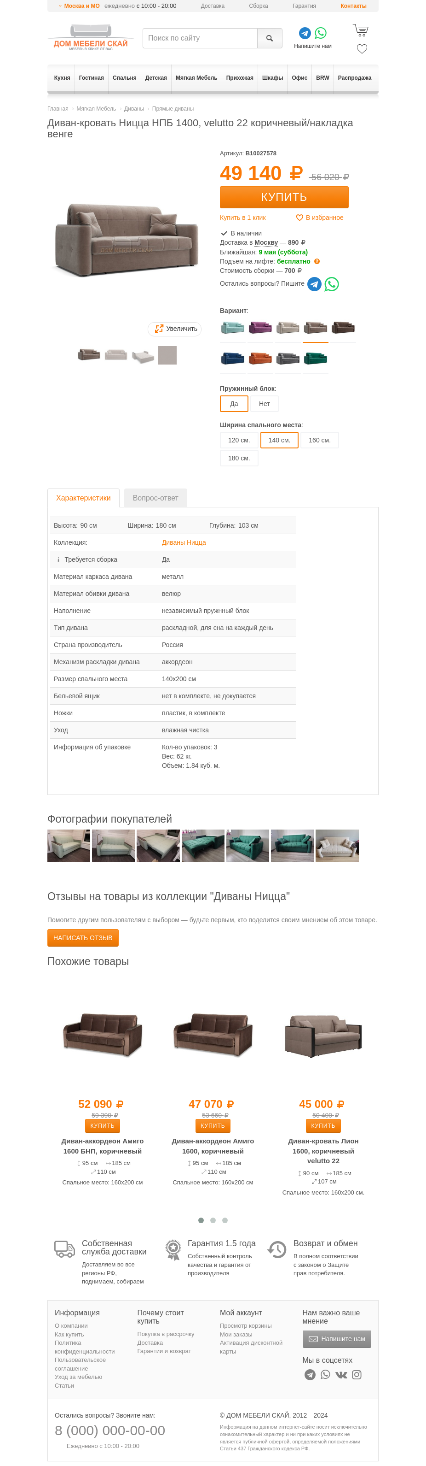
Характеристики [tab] (83, 498)
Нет (264, 403)
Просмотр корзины (246, 1325)
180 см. (239, 458)
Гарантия (304, 6)
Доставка (213, 6)
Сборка (258, 6)
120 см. (239, 440)
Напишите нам (336, 1339)
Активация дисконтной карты (251, 1347)
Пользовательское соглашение (80, 1364)
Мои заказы (236, 1334)
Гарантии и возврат (164, 1351)
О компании (71, 1325)
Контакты (353, 6)
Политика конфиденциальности (85, 1347)
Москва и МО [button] (82, 6)
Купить (284, 197)
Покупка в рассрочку (166, 1334)
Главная (58, 109)
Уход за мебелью (78, 1376)
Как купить (69, 1334)
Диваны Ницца (184, 542)
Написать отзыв (83, 938)
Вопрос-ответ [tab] (155, 498)
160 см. (320, 440)
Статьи (64, 1385)
